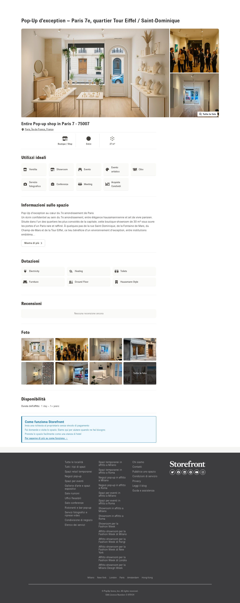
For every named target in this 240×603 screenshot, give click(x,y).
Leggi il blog (139, 485)
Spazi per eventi (74, 481)
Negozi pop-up (73, 476)
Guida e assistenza (143, 490)
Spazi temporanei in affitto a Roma (110, 471)
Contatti (137, 466)
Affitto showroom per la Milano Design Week (112, 566)
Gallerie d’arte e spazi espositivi (77, 487)
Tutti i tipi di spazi (75, 466)
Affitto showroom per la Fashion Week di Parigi (112, 540)
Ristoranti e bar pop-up (78, 507)
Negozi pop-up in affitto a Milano (112, 479)
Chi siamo (138, 462)
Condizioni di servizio (144, 476)
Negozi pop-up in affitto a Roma (112, 487)
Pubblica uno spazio (144, 471)
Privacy (136, 481)
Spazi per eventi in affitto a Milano (109, 494)
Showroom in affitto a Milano (111, 510)
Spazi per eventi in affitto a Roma (109, 502)
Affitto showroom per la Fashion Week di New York (112, 549)
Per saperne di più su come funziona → (46, 438)
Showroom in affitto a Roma (111, 517)
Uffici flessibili (73, 498)
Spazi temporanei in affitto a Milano (110, 464)
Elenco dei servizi (75, 524)
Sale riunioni (72, 493)
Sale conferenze (74, 502)
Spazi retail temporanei (78, 471)
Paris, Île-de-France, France (39, 129)
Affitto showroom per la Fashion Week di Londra (113, 559)
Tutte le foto (207, 114)
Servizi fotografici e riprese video (76, 514)
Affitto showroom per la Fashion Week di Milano (113, 533)
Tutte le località (74, 462)
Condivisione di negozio (79, 519)
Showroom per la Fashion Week (108, 525)
